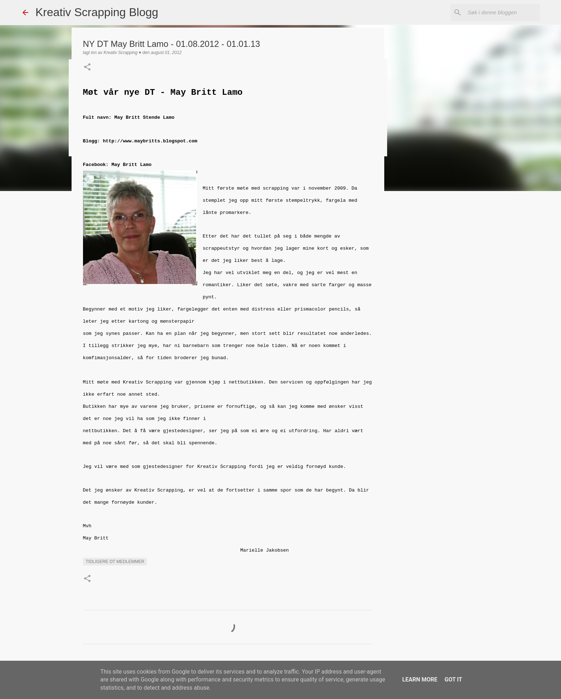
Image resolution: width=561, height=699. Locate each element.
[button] (87, 68)
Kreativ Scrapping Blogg (96, 12)
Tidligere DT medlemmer (115, 561)
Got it (453, 679)
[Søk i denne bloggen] (502, 12)
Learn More (419, 679)
